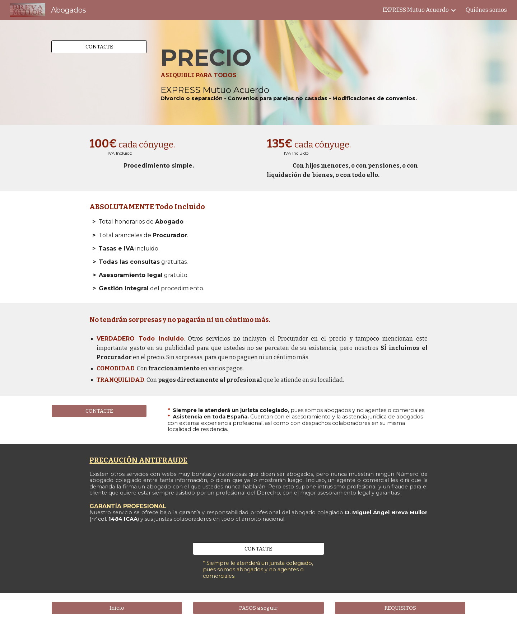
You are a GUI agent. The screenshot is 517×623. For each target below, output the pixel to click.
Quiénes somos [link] (486, 9)
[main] (312, 72)
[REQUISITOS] (400, 608)
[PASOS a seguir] (258, 608)
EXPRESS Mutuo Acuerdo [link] (416, 9)
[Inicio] (117, 608)
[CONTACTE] (99, 46)
